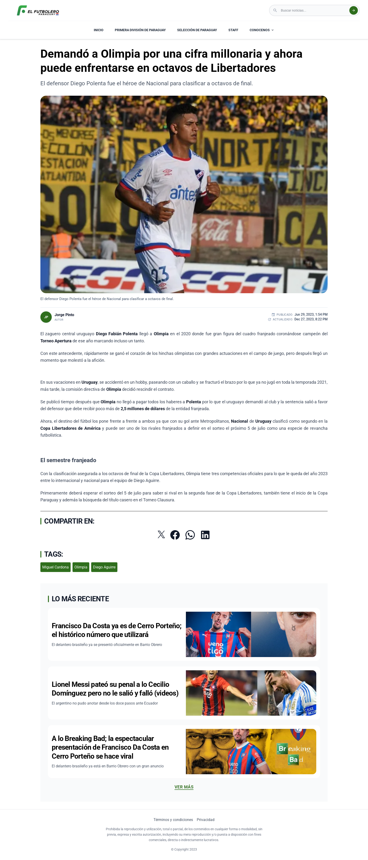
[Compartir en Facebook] (175, 535)
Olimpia (80, 567)
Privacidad (205, 819)
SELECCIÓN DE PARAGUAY (197, 30)
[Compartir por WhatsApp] (190, 535)
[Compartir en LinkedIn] (205, 535)
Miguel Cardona (55, 567)
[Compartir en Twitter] (161, 534)
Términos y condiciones (173, 819)
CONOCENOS (262, 30)
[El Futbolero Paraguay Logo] (38, 10)
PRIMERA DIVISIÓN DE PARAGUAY (140, 30)
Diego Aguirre (104, 567)
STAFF (233, 30)
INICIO (98, 30)
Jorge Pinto (64, 315)
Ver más (184, 786)
